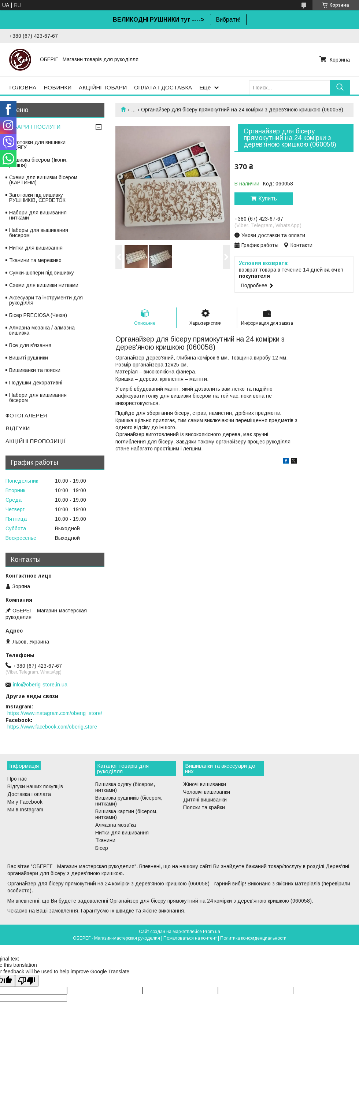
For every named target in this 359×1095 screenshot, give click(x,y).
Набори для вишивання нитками (38, 215)
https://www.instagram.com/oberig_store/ (54, 713)
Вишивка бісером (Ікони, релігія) (38, 162)
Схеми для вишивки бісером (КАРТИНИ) (43, 179)
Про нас (17, 779)
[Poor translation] (26, 981)
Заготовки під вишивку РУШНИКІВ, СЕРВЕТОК (37, 197)
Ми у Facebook (24, 802)
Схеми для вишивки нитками (43, 285)
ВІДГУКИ (17, 428)
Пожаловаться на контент (190, 938)
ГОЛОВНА (22, 87)
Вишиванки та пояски (34, 370)
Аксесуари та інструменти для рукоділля (46, 300)
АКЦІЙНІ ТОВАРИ (103, 87)
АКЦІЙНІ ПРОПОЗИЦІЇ (35, 441)
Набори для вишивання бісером (38, 397)
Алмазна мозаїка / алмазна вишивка (42, 330)
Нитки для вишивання (36, 248)
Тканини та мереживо (35, 260)
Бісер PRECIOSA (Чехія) (38, 315)
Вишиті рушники (28, 358)
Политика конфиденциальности (253, 938)
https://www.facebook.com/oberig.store (52, 727)
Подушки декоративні (35, 383)
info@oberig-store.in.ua (40, 684)
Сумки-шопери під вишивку (41, 273)
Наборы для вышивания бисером (38, 232)
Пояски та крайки (204, 807)
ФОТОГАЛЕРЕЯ (26, 415)
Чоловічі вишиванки (206, 792)
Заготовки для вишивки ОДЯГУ (37, 144)
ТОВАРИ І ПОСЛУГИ (32, 126)
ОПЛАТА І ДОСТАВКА (163, 87)
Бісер (101, 848)
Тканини (105, 840)
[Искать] (340, 87)
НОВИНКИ (57, 87)
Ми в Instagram (25, 809)
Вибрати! (228, 19)
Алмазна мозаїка (115, 825)
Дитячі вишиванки (205, 800)
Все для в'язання (30, 345)
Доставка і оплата (29, 794)
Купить (267, 198)
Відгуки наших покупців (35, 786)
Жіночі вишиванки (204, 784)
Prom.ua (211, 931)
